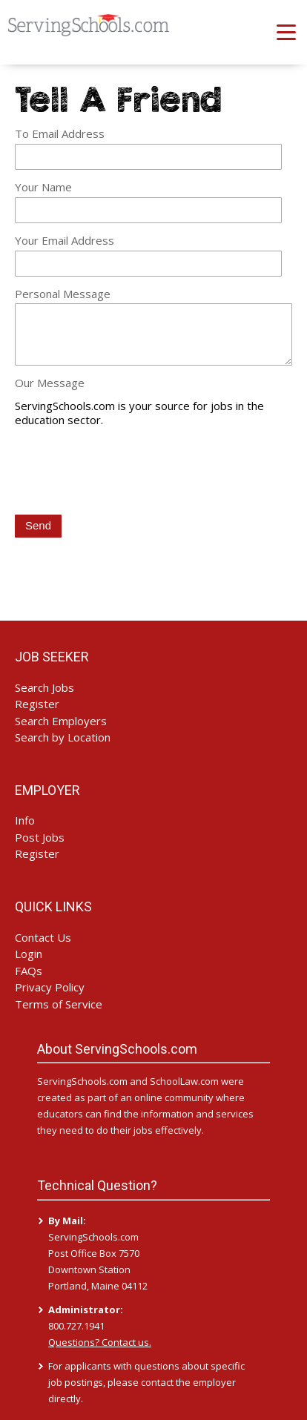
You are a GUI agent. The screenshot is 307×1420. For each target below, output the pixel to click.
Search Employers (61, 720)
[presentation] (127, 472)
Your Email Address (64, 240)
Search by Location (62, 737)
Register (37, 703)
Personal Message (62, 293)
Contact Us (43, 937)
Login (28, 953)
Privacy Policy (50, 987)
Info (25, 820)
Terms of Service (58, 1004)
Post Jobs (40, 837)
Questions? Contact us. (99, 1342)
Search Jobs (44, 687)
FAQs (28, 970)
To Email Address (60, 133)
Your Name (43, 186)
